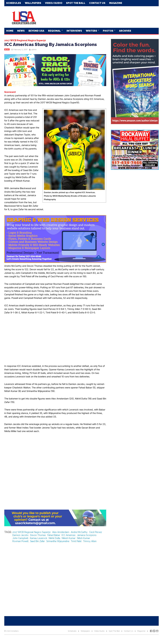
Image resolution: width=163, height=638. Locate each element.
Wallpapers (33, 3)
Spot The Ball (75, 3)
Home (9, 30)
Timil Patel (76, 541)
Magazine (115, 3)
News (21, 30)
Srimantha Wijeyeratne (57, 541)
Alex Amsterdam (60, 532)
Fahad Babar (53, 535)
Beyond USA (36, 30)
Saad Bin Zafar (37, 541)
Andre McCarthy (79, 532)
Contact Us (97, 3)
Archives (125, 30)
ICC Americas (68, 535)
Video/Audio (53, 3)
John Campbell (20, 538)
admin (34, 49)
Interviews (74, 30)
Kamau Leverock (38, 538)
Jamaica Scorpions (86, 535)
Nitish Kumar (83, 538)
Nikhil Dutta (54, 538)
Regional (54, 30)
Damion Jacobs (20, 535)
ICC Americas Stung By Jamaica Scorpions (50, 44)
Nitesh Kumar (68, 538)
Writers (92, 30)
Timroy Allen (89, 541)
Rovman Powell (20, 541)
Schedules (13, 3)
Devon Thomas (38, 535)
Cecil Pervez (95, 532)
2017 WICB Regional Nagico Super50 (31, 532)
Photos (108, 30)
